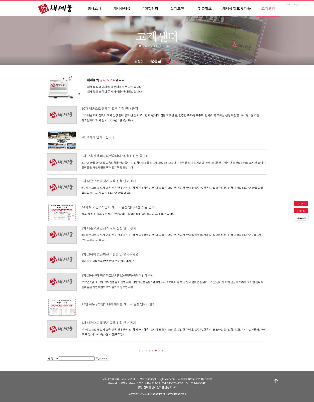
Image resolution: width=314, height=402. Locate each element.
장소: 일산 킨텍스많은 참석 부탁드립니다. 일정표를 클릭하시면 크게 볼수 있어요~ (129, 213)
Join (306, 4)
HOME (287, 4)
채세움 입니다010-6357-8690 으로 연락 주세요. (108, 261)
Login (297, 4)
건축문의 (155, 61)
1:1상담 (138, 61)
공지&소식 (173, 61)
